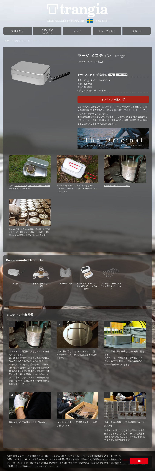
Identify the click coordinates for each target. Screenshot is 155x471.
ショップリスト (106, 31)
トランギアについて (47, 31)
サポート (137, 31)
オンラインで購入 (113, 99)
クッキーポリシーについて (48, 466)
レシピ (77, 31)
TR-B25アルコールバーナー (39, 185)
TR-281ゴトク (20, 185)
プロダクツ (17, 31)
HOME (7, 40)
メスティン (26, 40)
